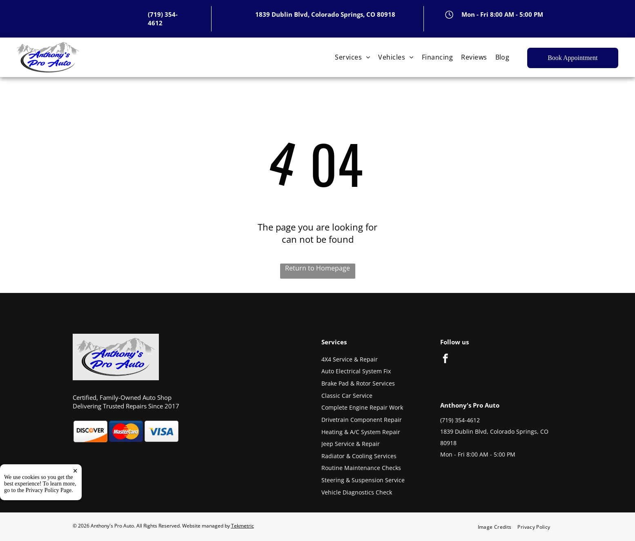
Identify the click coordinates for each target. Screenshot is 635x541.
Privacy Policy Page (49, 490)
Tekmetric (242, 525)
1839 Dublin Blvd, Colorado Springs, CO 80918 (325, 14)
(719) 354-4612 (460, 420)
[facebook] (445, 359)
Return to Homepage (317, 268)
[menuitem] (352, 57)
